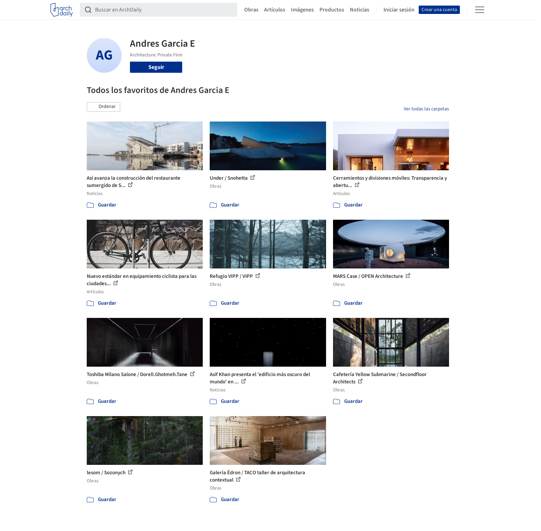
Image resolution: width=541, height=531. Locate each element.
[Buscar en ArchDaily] (164, 10)
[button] (103, 107)
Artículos (274, 10)
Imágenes (302, 10)
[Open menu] (479, 9)
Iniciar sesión (399, 10)
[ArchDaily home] (62, 10)
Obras (251, 10)
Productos (331, 10)
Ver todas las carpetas (426, 109)
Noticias (359, 10)
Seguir (156, 67)
